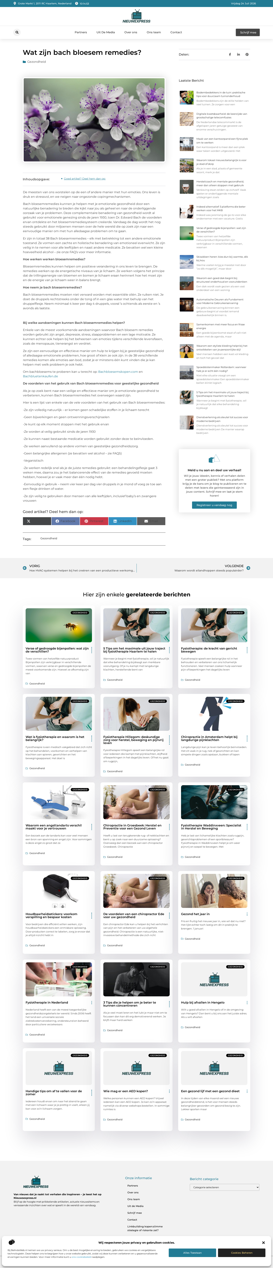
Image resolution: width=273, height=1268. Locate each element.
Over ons (130, 32)
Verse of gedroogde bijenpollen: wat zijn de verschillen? (57, 650)
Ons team (154, 32)
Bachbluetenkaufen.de (40, 376)
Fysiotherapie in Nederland (47, 1002)
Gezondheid (36, 62)
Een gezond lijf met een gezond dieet (210, 1091)
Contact (176, 32)
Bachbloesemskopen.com (118, 372)
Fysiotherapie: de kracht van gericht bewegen (209, 650)
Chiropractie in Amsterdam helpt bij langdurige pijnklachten (209, 738)
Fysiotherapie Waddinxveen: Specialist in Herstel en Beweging (211, 827)
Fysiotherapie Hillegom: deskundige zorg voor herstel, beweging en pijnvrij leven (133, 740)
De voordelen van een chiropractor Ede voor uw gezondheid (133, 915)
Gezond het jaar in (195, 914)
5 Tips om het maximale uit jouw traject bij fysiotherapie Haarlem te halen (134, 650)
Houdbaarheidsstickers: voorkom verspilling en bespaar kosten (51, 915)
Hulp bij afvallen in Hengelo (202, 1002)
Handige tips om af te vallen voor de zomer (54, 1092)
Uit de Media (135, 1206)
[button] (263, 1243)
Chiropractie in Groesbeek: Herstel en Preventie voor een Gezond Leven (132, 827)
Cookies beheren (242, 1252)
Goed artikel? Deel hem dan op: (85, 178)
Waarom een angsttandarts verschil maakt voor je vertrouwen (54, 827)
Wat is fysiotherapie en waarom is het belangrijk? (55, 738)
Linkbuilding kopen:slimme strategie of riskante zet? (145, 1228)
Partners (81, 32)
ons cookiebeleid (81, 1257)
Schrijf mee (134, 1212)
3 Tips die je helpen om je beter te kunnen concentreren (129, 1004)
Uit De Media (105, 32)
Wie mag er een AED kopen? (125, 1091)
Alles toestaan (192, 1252)
